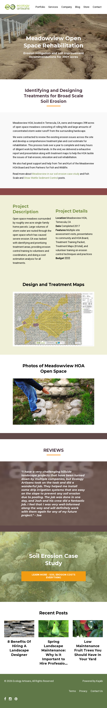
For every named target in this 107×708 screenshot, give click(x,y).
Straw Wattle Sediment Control (41, 177)
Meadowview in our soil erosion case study (55, 173)
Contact (97, 6)
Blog (77, 6)
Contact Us (97, 691)
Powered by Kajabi (93, 681)
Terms (72, 691)
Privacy (83, 691)
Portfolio (40, 6)
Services (53, 6)
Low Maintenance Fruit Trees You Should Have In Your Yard (87, 650)
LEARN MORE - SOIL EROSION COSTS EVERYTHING (53, 576)
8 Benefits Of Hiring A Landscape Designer (19, 648)
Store (86, 6)
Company (66, 6)
